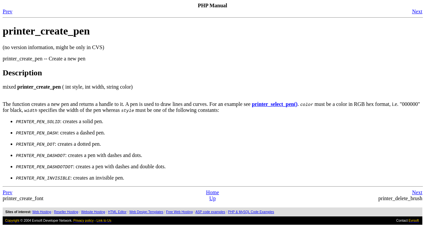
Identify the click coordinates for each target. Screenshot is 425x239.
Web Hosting (41, 212)
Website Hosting (93, 212)
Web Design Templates (146, 212)
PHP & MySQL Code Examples (251, 212)
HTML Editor (117, 212)
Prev (7, 11)
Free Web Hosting (179, 212)
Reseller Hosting (66, 212)
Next (417, 11)
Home (212, 192)
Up (212, 198)
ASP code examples (210, 212)
